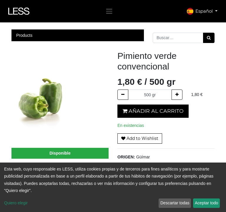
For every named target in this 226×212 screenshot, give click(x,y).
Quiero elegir (16, 203)
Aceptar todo (206, 203)
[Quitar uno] (122, 95)
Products (24, 35)
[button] (139, 138)
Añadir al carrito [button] (153, 111)
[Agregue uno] (177, 95)
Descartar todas (175, 203)
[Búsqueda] (209, 38)
